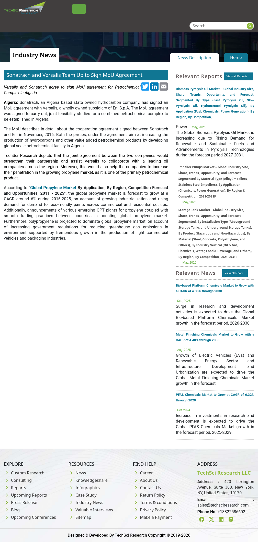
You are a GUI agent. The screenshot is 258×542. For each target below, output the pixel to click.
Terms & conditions (155, 502)
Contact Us (147, 487)
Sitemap (79, 517)
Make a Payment (152, 517)
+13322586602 (231, 511)
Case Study (82, 495)
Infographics (84, 487)
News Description (194, 57)
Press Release (20, 502)
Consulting (18, 480)
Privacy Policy (149, 510)
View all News (234, 273)
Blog (12, 510)
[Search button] (250, 26)
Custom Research (24, 473)
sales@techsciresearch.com (223, 505)
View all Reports (237, 76)
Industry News (85, 502)
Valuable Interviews (90, 510)
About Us (145, 480)
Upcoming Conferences (30, 517)
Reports (15, 487)
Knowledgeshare (87, 480)
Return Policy (149, 495)
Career (143, 473)
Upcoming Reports (25, 495)
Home (236, 57)
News (77, 473)
